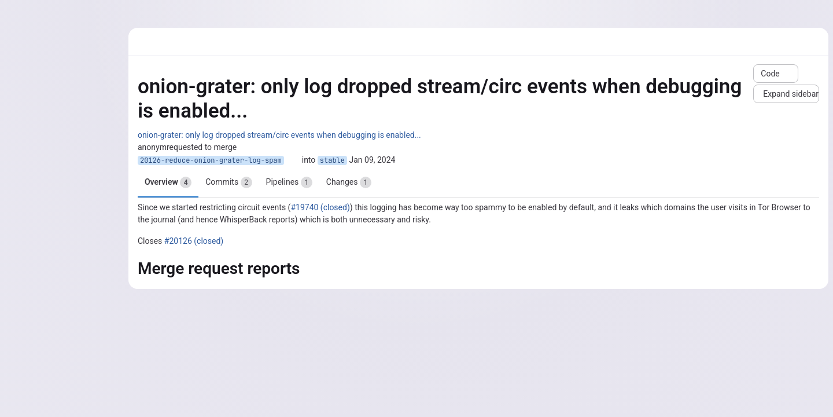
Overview (168, 182)
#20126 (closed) (193, 241)
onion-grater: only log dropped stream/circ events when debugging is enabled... (279, 135)
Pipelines (289, 182)
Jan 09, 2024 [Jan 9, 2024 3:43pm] (372, 159)
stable (332, 160)
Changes (348, 182)
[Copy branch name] (293, 160)
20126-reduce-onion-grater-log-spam (211, 160)
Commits (228, 182)
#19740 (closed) (319, 207)
